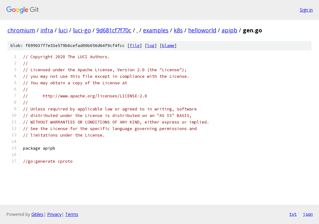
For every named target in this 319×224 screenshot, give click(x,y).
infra (46, 30)
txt (293, 214)
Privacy (54, 214)
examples (155, 30)
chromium (21, 30)
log (151, 45)
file (135, 45)
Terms (71, 214)
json (308, 214)
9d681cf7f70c (113, 30)
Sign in (306, 10)
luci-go (82, 30)
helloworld (202, 30)
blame (168, 45)
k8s (178, 30)
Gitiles (37, 214)
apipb (229, 30)
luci (63, 30)
